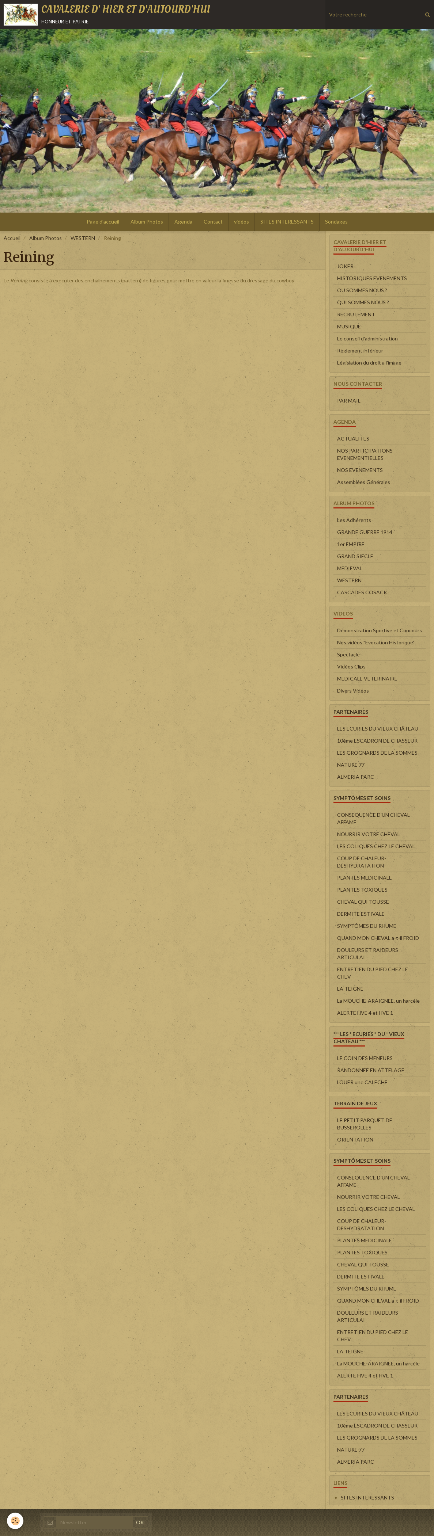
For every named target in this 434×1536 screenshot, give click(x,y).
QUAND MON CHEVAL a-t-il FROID (378, 938)
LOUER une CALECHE (362, 1082)
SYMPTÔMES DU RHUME (366, 926)
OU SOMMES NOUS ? (362, 290)
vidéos (241, 221)
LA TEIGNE (350, 989)
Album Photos (147, 221)
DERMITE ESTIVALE (361, 914)
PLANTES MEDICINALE (364, 877)
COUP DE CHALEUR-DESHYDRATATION (361, 862)
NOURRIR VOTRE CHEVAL (368, 834)
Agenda (183, 221)
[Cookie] (15, 1521)
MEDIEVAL (349, 568)
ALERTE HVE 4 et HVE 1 (365, 1013)
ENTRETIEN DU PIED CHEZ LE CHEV (372, 973)
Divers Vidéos (353, 690)
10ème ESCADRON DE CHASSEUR (377, 740)
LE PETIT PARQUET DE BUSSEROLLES (364, 1124)
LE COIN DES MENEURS (365, 1058)
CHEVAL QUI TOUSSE (363, 902)
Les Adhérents (354, 520)
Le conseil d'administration (367, 338)
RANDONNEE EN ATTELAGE (370, 1070)
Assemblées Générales (363, 482)
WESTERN (83, 238)
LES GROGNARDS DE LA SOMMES (377, 753)
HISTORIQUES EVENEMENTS (372, 278)
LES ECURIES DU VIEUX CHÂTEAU (377, 728)
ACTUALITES (353, 438)
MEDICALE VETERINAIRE (367, 678)
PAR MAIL (349, 400)
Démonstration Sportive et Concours (379, 630)
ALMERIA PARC (355, 777)
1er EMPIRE (351, 544)
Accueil (12, 238)
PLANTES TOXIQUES (362, 890)
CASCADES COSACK (362, 592)
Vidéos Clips (351, 666)
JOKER (345, 266)
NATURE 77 (351, 765)
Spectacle (348, 654)
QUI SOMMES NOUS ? (363, 302)
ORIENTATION (355, 1139)
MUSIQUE (349, 326)
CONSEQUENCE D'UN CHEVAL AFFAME (373, 818)
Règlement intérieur (360, 350)
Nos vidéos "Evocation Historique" (376, 642)
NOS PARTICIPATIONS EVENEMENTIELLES (365, 454)
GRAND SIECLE (355, 556)
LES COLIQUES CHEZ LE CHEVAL (376, 846)
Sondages (336, 221)
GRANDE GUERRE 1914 (364, 532)
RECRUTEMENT (356, 314)
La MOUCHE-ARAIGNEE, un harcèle (378, 1001)
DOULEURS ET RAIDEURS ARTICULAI (367, 953)
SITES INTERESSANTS (287, 221)
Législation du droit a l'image (369, 362)
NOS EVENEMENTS (360, 470)
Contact (213, 221)
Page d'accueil (103, 221)
